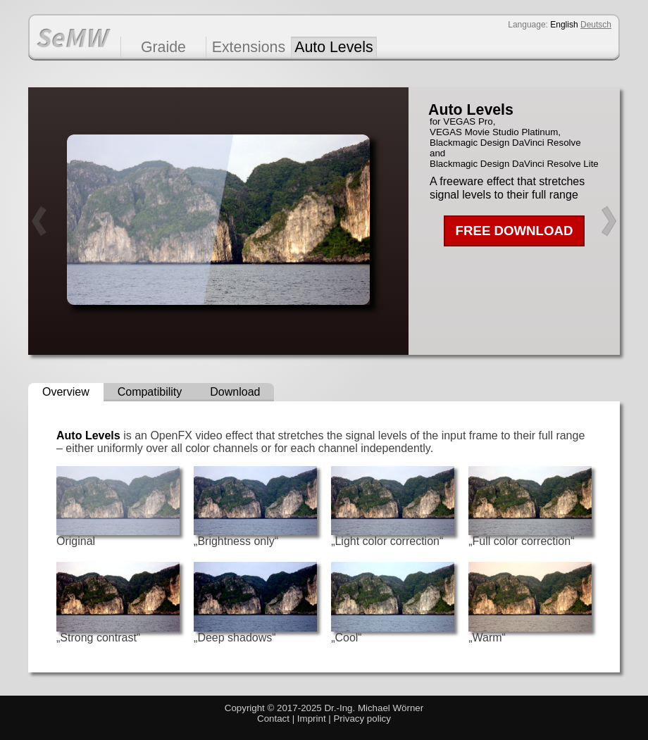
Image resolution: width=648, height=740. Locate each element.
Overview (65, 392)
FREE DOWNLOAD (514, 230)
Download (235, 392)
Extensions (248, 47)
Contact (273, 718)
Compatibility (150, 392)
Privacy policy (361, 718)
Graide (163, 47)
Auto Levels (333, 47)
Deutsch (595, 25)
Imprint (311, 718)
